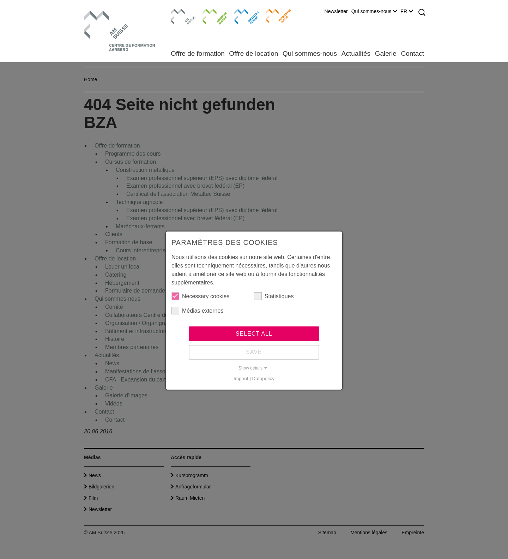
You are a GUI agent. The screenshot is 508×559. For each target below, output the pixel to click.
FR (406, 11)
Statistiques (274, 296)
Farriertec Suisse (275, 16)
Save (254, 352)
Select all (254, 334)
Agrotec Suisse (209, 16)
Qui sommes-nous (374, 11)
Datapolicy (263, 378)
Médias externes (197, 310)
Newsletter (336, 11)
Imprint (241, 378)
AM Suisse (181, 12)
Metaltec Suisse (242, 16)
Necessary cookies (200, 296)
